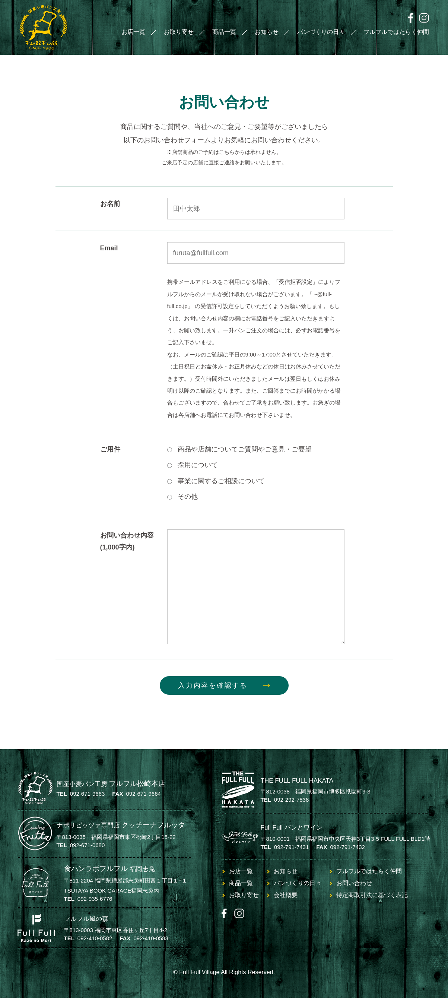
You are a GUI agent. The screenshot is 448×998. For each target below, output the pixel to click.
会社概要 (286, 895)
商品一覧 (224, 32)
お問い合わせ (354, 883)
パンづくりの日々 (321, 32)
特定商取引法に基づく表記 (372, 895)
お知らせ (267, 32)
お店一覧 (133, 32)
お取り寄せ (179, 32)
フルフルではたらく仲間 (396, 32)
